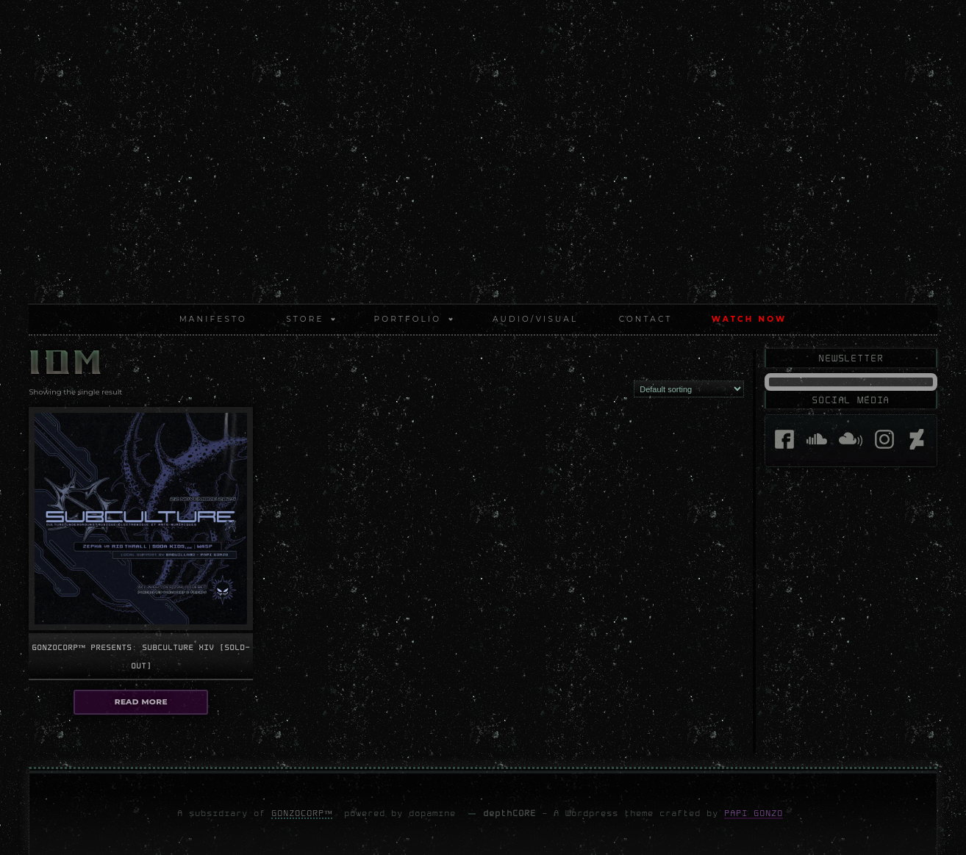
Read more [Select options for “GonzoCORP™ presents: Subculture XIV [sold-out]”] (140, 701)
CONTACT (646, 319)
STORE (304, 319)
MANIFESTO (213, 319)
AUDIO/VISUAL (535, 319)
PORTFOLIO (408, 319)
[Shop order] (689, 388)
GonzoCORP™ (301, 813)
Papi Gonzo (753, 813)
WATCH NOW (749, 319)
